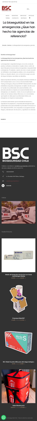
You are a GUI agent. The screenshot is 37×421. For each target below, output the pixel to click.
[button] (3, 417)
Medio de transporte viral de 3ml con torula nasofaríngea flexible (18, 275)
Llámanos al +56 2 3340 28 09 (9, 1)
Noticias (31, 15)
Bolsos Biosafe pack (18, 405)
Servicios (23, 15)
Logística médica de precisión (10, 220)
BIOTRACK (24, 18)
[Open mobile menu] (28, 9)
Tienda (8, 18)
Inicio (7, 15)
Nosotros (15, 15)
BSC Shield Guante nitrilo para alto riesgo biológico (18, 362)
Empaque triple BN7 (18, 318)
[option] (18, 212)
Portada (4, 45)
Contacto (15, 18)
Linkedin (8, 185)
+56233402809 (10, 171)
